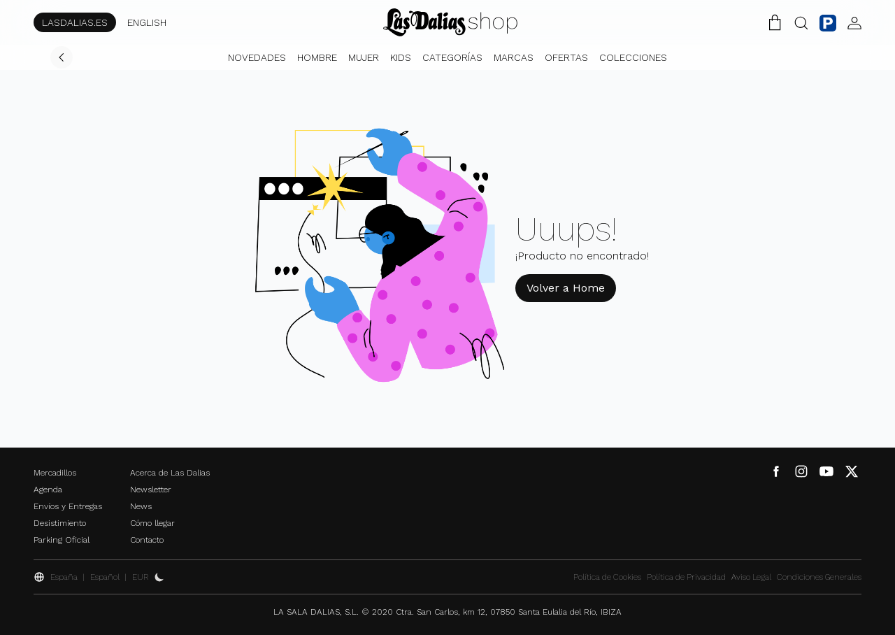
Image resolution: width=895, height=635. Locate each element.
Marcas (514, 57)
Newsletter (150, 489)
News (141, 506)
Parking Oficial (62, 540)
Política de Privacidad (686, 577)
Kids (400, 57)
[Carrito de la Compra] (774, 22)
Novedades (257, 57)
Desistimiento (60, 523)
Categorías (452, 57)
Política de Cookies (607, 577)
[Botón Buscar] (801, 22)
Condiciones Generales (819, 577)
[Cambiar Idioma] (450, 22)
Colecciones (633, 57)
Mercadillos (55, 473)
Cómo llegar (152, 523)
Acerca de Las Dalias (170, 473)
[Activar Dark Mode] (159, 577)
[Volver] (61, 57)
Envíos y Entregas (68, 506)
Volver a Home (566, 287)
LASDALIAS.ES (75, 22)
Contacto (147, 540)
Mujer (363, 57)
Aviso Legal (751, 577)
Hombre (317, 57)
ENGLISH (146, 22)
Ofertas (566, 57)
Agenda (48, 489)
